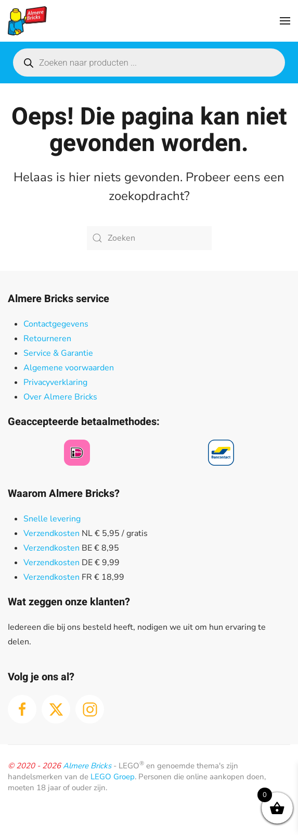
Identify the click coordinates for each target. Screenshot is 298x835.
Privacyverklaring (55, 382)
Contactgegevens (55, 324)
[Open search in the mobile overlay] (149, 62)
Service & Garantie (58, 353)
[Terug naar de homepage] (27, 21)
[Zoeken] (149, 238)
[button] (285, 21)
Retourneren (47, 338)
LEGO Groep (112, 776)
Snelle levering (52, 519)
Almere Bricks (87, 766)
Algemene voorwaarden (68, 367)
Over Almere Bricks (60, 397)
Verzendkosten (51, 533)
